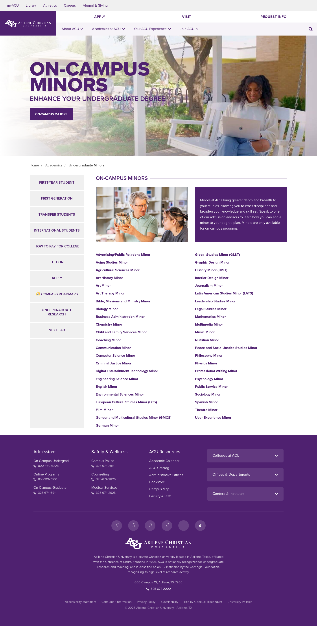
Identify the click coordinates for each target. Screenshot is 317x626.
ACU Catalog (159, 468)
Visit (186, 17)
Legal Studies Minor (211, 309)
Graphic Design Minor (212, 262)
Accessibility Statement (80, 602)
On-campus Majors (51, 114)
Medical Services (104, 487)
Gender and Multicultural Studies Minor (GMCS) (133, 418)
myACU (13, 5)
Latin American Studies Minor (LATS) (224, 293)
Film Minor (104, 410)
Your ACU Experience (152, 29)
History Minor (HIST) (211, 270)
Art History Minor (109, 278)
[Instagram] (133, 525)
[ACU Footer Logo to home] (158, 543)
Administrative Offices (166, 475)
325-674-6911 (45, 493)
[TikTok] (200, 525)
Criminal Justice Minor (113, 363)
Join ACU (189, 29)
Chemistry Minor (109, 324)
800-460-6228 (46, 466)
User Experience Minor (213, 418)
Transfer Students (57, 214)
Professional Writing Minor (216, 371)
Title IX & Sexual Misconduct (203, 602)
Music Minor (205, 332)
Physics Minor (206, 363)
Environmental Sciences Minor (120, 394)
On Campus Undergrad (51, 461)
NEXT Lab (57, 330)
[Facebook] (116, 525)
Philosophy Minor (209, 356)
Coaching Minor (108, 340)
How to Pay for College (57, 246)
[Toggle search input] (310, 29)
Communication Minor (113, 348)
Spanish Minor (206, 402)
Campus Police (102, 461)
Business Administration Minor (120, 317)
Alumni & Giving (95, 5)
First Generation (57, 198)
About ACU (72, 29)
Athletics (50, 5)
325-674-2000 (158, 589)
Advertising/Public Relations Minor (123, 255)
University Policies (239, 602)
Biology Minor (107, 309)
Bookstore (157, 482)
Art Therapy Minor (110, 293)
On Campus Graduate (49, 487)
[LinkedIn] (183, 525)
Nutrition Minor (207, 340)
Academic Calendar (164, 461)
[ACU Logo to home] (28, 23)
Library (31, 5)
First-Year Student (56, 182)
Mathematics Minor (210, 317)
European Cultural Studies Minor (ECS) (126, 402)
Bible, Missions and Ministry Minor (123, 301)
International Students (57, 230)
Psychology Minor (209, 379)
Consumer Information (116, 602)
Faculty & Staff (160, 496)
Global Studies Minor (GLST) (217, 255)
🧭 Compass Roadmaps (57, 294)
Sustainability (169, 602)
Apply (99, 17)
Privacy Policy (146, 602)
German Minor (107, 426)
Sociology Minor (208, 394)
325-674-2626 (103, 479)
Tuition (57, 262)
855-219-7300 (45, 479)
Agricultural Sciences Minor (118, 270)
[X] (150, 525)
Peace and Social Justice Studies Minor (226, 348)
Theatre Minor (206, 410)
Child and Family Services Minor (121, 332)
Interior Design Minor (212, 278)
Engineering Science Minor (117, 379)
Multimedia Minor (209, 324)
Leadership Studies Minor (215, 301)
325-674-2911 (102, 466)
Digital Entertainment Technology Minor (127, 371)
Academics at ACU (108, 29)
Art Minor (103, 286)
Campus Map (159, 489)
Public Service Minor (211, 387)
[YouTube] (167, 525)
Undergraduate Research (57, 312)
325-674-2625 (103, 493)
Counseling (100, 474)
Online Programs (46, 474)
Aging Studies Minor (112, 262)
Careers (70, 5)
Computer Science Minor (115, 356)
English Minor (106, 387)
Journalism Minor (209, 286)
